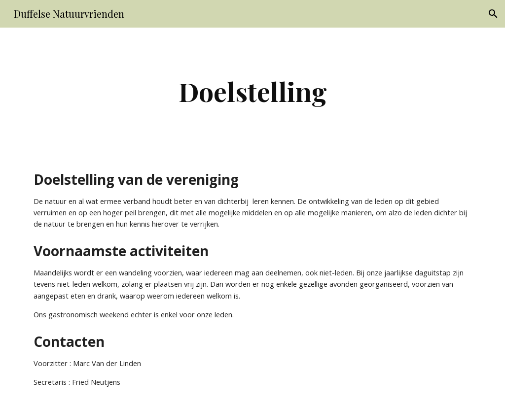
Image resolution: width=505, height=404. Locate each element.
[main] (253, 91)
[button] (493, 14)
